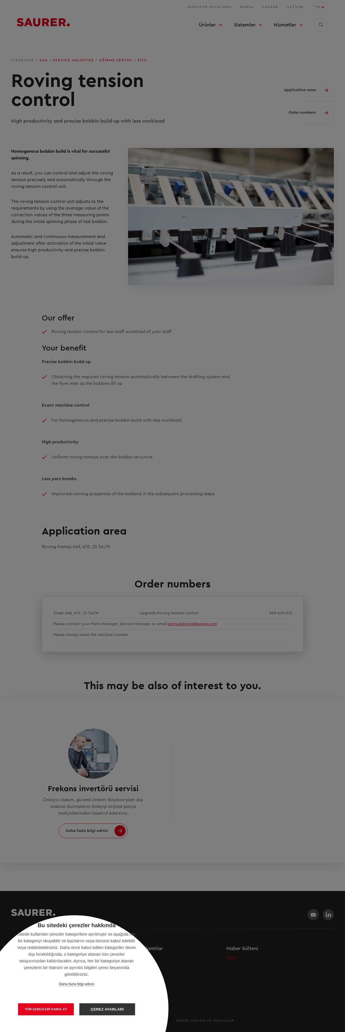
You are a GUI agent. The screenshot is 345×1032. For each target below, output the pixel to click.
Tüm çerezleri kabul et (46, 1009)
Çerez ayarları (107, 1009)
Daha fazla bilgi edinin (76, 984)
